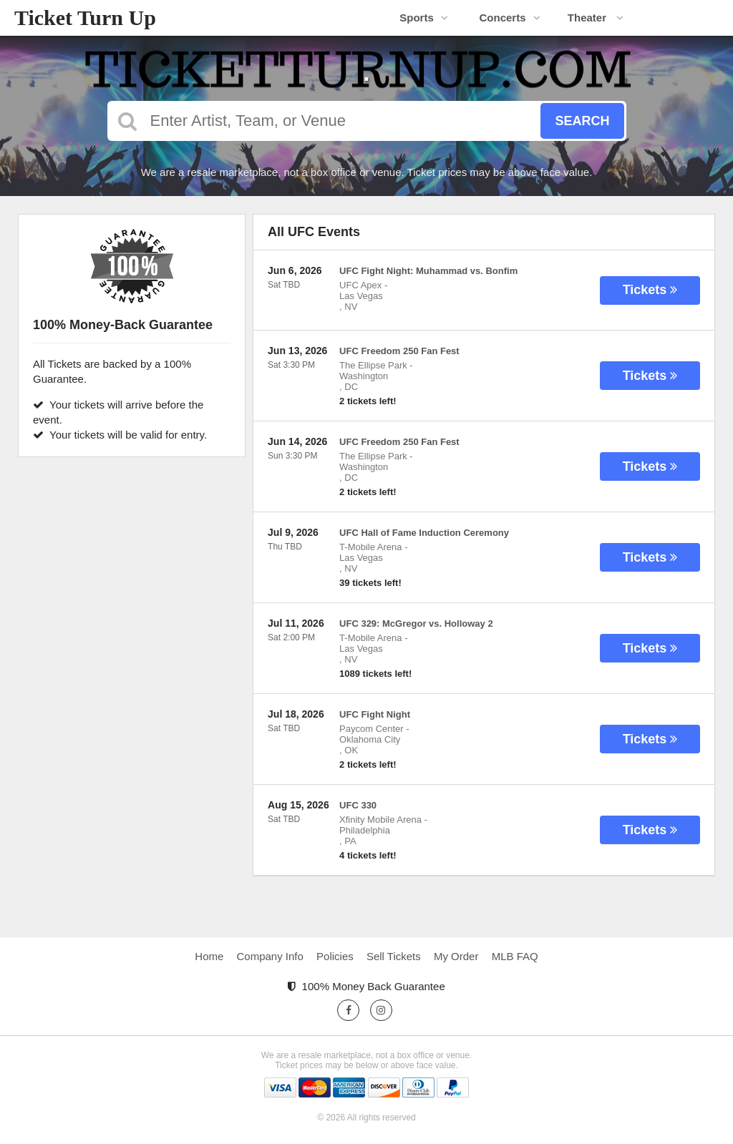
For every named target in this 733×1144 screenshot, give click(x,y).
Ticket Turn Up (85, 17)
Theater (595, 17)
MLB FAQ (515, 956)
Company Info (270, 956)
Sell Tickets (393, 956)
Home (209, 956)
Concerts (509, 17)
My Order (456, 956)
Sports (423, 17)
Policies (335, 956)
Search (582, 121)
